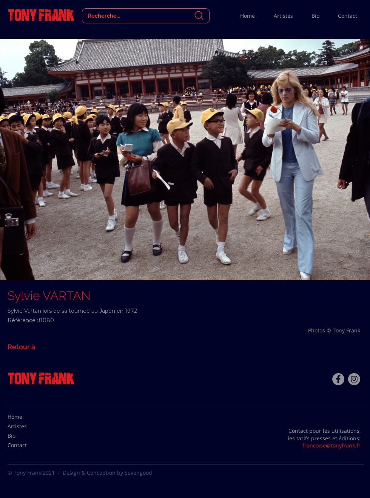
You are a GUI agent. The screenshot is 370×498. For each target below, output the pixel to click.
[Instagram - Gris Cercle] (354, 379)
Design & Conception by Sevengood (107, 472)
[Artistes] (26, 426)
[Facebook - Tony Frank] (338, 379)
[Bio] (26, 436)
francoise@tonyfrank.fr (331, 445)
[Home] (26, 417)
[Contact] (26, 445)
